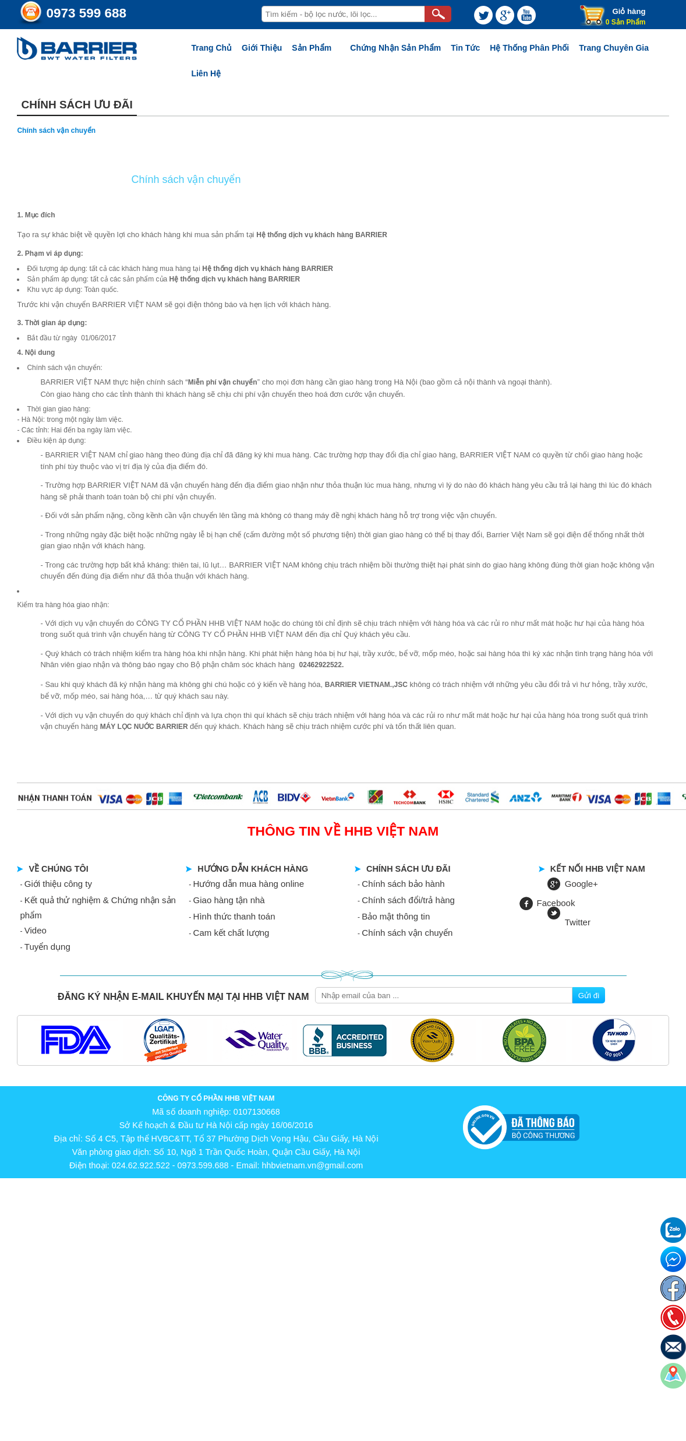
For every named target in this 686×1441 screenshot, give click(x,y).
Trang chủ (211, 47)
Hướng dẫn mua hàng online (248, 884)
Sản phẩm (311, 47)
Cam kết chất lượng (231, 933)
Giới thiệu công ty (58, 884)
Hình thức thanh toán (234, 916)
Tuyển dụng (47, 947)
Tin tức (465, 47)
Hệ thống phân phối (529, 47)
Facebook (556, 903)
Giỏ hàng (628, 11)
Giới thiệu (262, 47)
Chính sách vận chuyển (407, 933)
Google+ (581, 884)
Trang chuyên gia (614, 47)
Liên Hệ (206, 73)
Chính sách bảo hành (403, 884)
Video (35, 930)
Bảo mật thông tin (396, 916)
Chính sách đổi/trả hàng (408, 900)
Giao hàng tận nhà (229, 900)
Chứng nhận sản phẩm (395, 47)
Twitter (577, 922)
